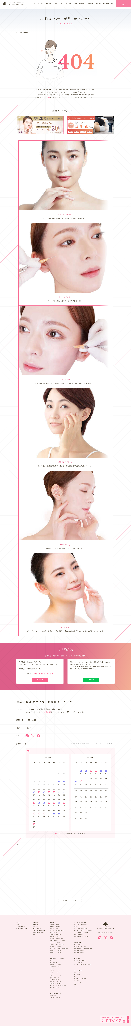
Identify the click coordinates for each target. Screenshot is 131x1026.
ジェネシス (53, 974)
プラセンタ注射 (78, 962)
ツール (76, 986)
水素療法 (76, 980)
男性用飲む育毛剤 (78, 950)
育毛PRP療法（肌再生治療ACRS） (83, 948)
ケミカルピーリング (55, 983)
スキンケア (77, 972)
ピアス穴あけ (77, 944)
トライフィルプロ (54, 970)
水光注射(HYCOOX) (55, 966)
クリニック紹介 (20, 926)
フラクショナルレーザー (56, 976)
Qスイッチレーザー (55, 977)
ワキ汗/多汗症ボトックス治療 (57, 940)
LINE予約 (91, 680)
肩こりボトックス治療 (55, 946)
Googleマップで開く (70, 900)
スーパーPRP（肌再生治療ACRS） (59, 948)
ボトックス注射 (54, 928)
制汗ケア (76, 984)
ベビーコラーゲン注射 (55, 934)
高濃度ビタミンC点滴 (80, 960)
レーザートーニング (55, 972)
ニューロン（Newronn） (80, 924)
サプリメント (77, 982)
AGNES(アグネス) (55, 979)
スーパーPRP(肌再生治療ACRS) (82, 964)
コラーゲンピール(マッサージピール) (59, 985)
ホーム (18, 922)
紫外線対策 (77, 974)
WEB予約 (40, 680)
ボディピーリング (54, 987)
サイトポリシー (37, 928)
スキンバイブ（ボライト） (57, 926)
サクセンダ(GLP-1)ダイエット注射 (83, 930)
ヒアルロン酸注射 (54, 924)
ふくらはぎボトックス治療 (57, 944)
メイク (76, 976)
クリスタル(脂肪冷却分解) (81, 928)
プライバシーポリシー (39, 930)
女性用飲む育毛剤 (78, 952)
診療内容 (35, 922)
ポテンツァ (53, 968)
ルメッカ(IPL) (53, 962)
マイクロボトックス (55, 936)
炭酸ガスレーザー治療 (55, 981)
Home (18, 33)
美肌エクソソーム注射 (55, 950)
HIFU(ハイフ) (53, 960)
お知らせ (18, 924)
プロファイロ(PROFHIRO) (57, 930)
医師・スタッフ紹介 (21, 928)
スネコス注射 (53, 932)
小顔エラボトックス (55, 942)
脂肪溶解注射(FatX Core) (56, 938)
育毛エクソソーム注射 (55, 952)
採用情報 (35, 924)
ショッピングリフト (55, 997)
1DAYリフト (53, 995)
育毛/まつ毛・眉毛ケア (80, 978)
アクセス (35, 926)
